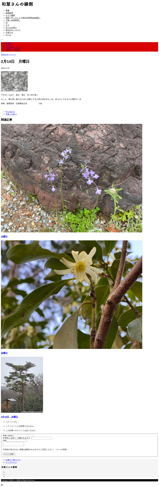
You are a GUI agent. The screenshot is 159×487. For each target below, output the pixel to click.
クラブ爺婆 (10, 15)
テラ (7, 25)
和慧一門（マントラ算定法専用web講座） (23, 18)
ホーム (8, 35)
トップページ (11, 463)
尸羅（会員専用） (13, 20)
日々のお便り (11, 28)
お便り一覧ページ (13, 461)
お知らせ (9, 33)
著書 (7, 10)
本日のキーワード (13, 30)
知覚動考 (9, 13)
